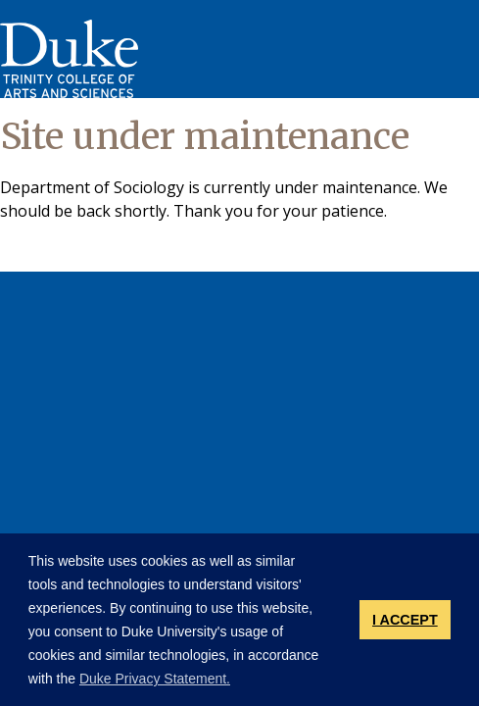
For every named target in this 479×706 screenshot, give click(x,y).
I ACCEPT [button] (405, 620)
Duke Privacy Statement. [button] (154, 678)
